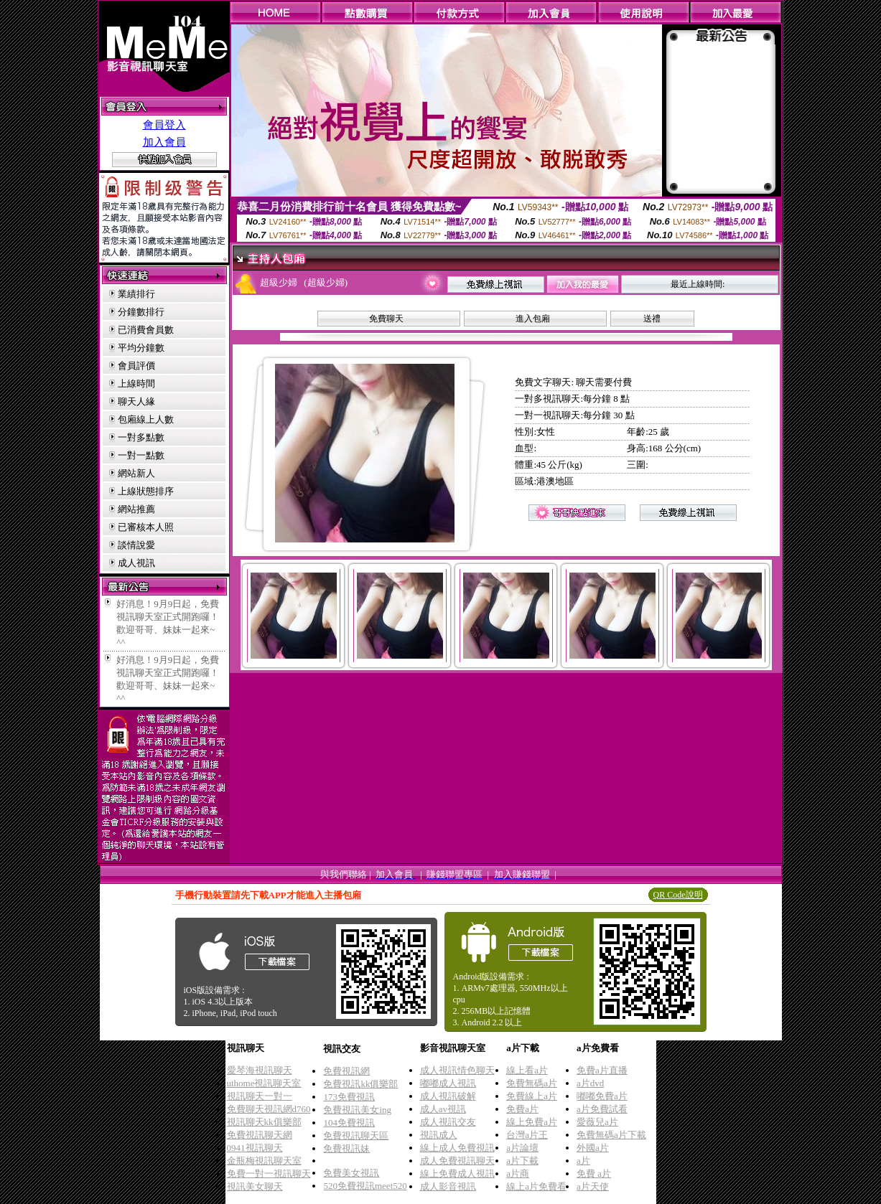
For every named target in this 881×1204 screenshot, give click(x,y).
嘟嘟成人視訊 (448, 1083)
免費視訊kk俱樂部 (360, 1083)
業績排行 (136, 293)
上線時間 (136, 383)
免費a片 (522, 1109)
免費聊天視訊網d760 (269, 1109)
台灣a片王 (527, 1134)
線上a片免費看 (536, 1186)
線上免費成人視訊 (457, 1173)
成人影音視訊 (448, 1186)
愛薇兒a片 (597, 1121)
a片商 (517, 1173)
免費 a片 (594, 1173)
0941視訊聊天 (255, 1147)
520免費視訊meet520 (364, 1185)
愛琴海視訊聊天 (259, 1070)
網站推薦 (136, 509)
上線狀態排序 (146, 491)
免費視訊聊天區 (355, 1135)
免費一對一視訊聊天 (269, 1173)
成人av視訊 (443, 1109)
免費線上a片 (531, 1096)
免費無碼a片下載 (611, 1134)
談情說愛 (136, 545)
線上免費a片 (531, 1121)
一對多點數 (141, 437)
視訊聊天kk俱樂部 (264, 1121)
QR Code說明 (678, 895)
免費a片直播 (602, 1070)
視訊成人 (438, 1134)
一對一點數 (141, 455)
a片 (583, 1160)
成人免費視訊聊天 (457, 1160)
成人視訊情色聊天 (457, 1070)
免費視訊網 (346, 1071)
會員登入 (164, 125)
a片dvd (590, 1083)
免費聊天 (386, 319)
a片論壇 (522, 1147)
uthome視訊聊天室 (264, 1083)
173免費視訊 (349, 1096)
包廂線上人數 (146, 419)
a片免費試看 (602, 1109)
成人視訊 (136, 563)
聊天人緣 (136, 401)
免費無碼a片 (531, 1083)
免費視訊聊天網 (259, 1134)
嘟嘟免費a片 (602, 1096)
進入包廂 (533, 319)
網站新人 (136, 473)
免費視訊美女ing (357, 1109)
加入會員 (164, 142)
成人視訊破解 (448, 1096)
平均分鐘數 (141, 347)
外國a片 (593, 1147)
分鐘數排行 (141, 311)
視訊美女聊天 (255, 1186)
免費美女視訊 (351, 1172)
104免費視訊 (349, 1122)
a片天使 (593, 1186)
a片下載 (522, 1160)
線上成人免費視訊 (457, 1147)
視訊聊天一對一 (259, 1096)
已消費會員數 (146, 329)
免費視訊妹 (346, 1148)
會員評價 (136, 365)
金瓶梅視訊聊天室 (264, 1160)
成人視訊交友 (448, 1121)
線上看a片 (527, 1070)
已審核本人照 (146, 527)
